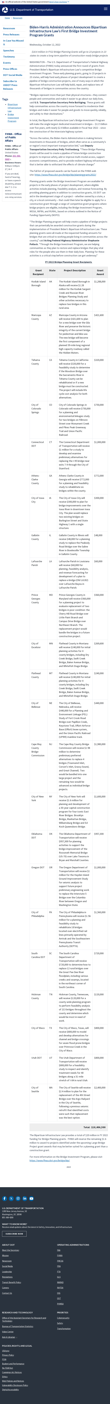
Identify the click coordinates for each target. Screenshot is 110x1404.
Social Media (7, 1266)
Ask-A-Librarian (10, 1337)
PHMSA (60, 1303)
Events (7, 62)
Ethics (5, 1376)
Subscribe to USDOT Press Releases (10, 85)
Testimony (9, 56)
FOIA (4, 1359)
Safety (60, 1323)
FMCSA (60, 1261)
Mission (5, 1255)
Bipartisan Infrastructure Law (14, 107)
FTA (58, 1271)
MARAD (60, 1282)
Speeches (8, 50)
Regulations (7, 1277)
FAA (58, 1250)
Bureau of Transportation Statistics (17, 1326)
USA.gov (5, 1350)
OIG (58, 1293)
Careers (5, 1287)
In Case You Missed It (13, 42)
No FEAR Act (7, 1368)
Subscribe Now (14, 1233)
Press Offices (10, 68)
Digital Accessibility (10, 1389)
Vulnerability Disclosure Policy (15, 1385)
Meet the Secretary (10, 1250)
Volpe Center (8, 1331)
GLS (59, 1277)
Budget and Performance (13, 1363)
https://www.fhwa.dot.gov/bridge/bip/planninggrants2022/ (65, 174)
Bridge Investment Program (13, 117)
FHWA (59, 1255)
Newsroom (17, 18)
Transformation (64, 1328)
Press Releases (11, 34)
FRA (59, 1266)
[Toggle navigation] (105, 8)
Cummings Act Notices (12, 1372)
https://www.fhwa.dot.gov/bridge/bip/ (50, 1160)
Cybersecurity (63, 1318)
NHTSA (60, 1287)
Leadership (7, 1271)
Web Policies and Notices (13, 1381)
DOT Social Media (12, 75)
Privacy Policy (8, 1355)
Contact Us (7, 1293)
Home (7, 18)
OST (59, 1298)
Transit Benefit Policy (11, 1282)
